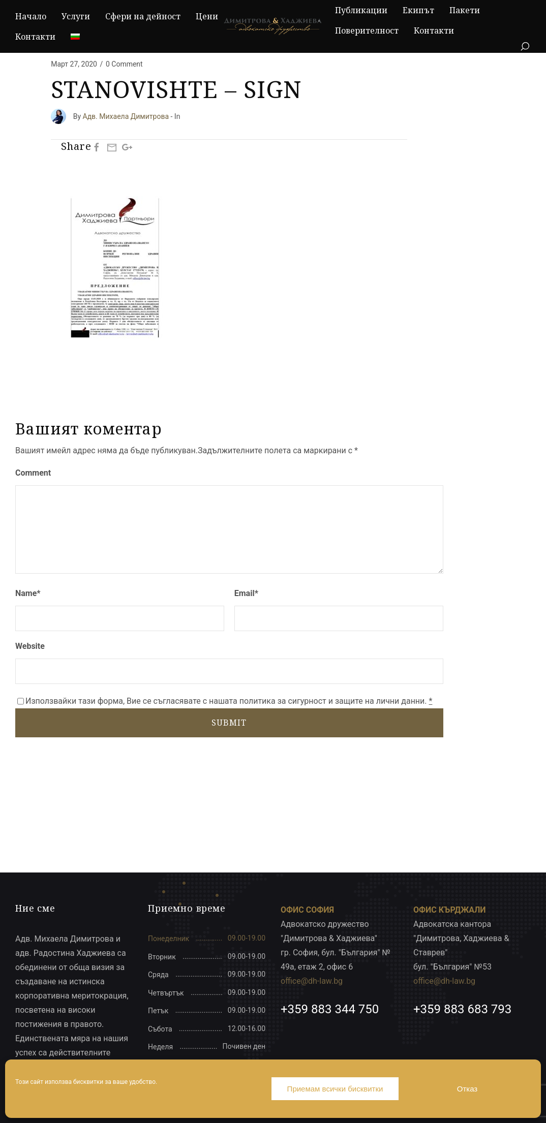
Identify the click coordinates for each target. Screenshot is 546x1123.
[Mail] (112, 147)
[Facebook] (97, 147)
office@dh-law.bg (312, 981)
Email (246, 593)
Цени (207, 16)
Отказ (467, 1088)
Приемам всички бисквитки (335, 1088)
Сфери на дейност (142, 16)
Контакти (35, 36)
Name (28, 593)
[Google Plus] (127, 147)
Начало (30, 16)
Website (30, 646)
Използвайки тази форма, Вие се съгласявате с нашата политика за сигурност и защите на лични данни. (228, 701)
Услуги (76, 16)
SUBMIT (229, 722)
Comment (33, 473)
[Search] (525, 47)
